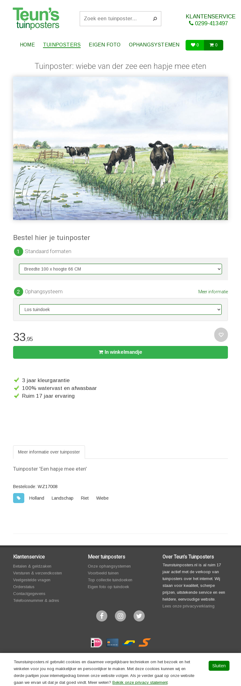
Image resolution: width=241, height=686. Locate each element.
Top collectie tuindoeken (110, 580)
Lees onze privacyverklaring (189, 606)
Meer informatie (213, 291)
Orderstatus (24, 586)
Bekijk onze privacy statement (140, 682)
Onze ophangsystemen (109, 566)
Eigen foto (104, 44)
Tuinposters (62, 44)
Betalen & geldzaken (32, 566)
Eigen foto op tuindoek (108, 586)
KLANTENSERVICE (211, 20)
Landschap (62, 498)
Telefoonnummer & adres (36, 600)
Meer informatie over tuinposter (49, 451)
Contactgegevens (29, 593)
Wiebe (102, 498)
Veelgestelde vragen (31, 580)
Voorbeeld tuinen (103, 573)
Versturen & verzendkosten (37, 573)
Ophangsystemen (154, 44)
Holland (36, 498)
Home (27, 44)
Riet (85, 498)
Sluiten (219, 665)
